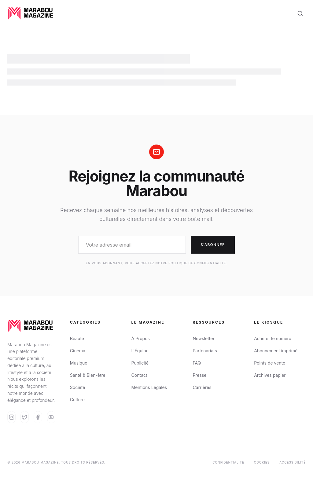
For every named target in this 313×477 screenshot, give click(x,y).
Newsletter (203, 338)
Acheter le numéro (272, 338)
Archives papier (269, 375)
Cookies (262, 462)
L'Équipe (140, 350)
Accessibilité (292, 462)
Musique (78, 362)
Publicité (140, 362)
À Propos (140, 338)
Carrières (202, 387)
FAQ (197, 362)
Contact (139, 375)
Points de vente (269, 362)
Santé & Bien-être (87, 375)
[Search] (300, 13)
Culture (77, 399)
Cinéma (77, 350)
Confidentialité (228, 462)
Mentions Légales (149, 387)
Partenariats (205, 350)
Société (77, 387)
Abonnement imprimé (275, 350)
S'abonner (213, 244)
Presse (199, 375)
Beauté (77, 338)
